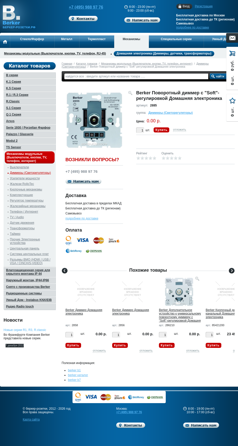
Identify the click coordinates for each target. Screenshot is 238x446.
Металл (66, 39)
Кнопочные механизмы (26, 189)
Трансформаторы (22, 228)
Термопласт (97, 39)
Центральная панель (24, 248)
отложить (179, 129)
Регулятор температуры (26, 200)
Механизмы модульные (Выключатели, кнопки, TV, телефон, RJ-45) (55, 53)
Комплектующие (21, 195)
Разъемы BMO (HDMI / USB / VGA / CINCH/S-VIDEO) (30, 261)
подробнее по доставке (192, 27)
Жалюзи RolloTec (22, 184)
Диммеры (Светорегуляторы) (170, 113)
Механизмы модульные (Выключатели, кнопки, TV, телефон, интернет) (147, 63)
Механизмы (131, 39)
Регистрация (203, 6)
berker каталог (78, 375)
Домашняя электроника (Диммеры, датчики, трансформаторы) (163, 53)
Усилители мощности (25, 178)
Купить (161, 130)
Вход (186, 6)
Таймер (15, 234)
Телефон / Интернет (24, 211)
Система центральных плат (29, 254)
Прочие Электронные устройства (25, 241)
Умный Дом (221, 39)
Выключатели (19, 167)
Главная (67, 63)
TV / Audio (17, 217)
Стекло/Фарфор (32, 39)
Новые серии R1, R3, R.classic (25, 330)
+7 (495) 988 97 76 (83, 7)
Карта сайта (31, 419)
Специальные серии (176, 39)
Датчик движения (22, 223)
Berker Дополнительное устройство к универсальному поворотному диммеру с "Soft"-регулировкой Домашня (180, 315)
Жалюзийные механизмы (27, 206)
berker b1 (74, 370)
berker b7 (74, 380)
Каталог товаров (86, 63)
